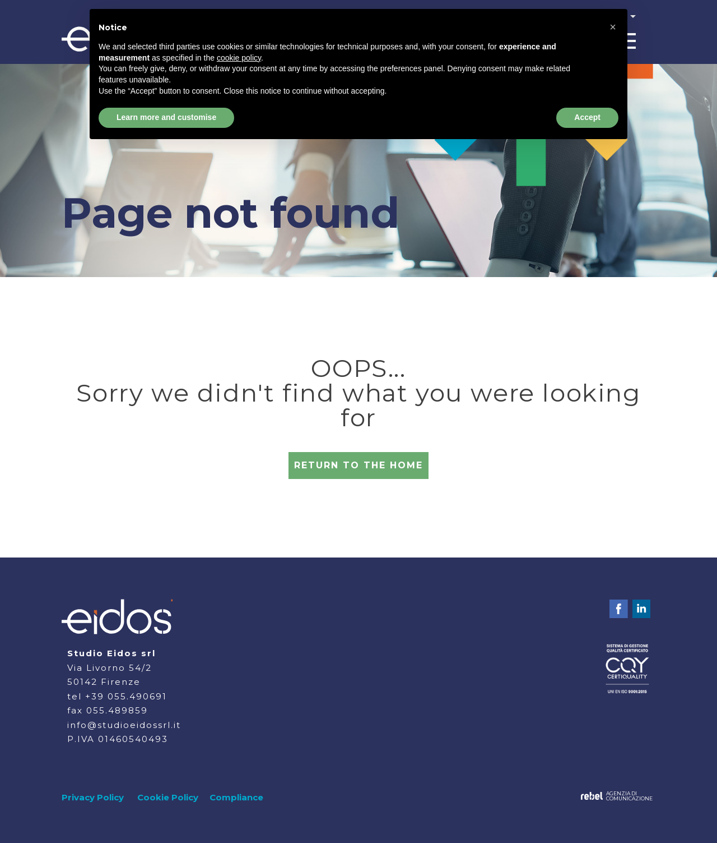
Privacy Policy (93, 797)
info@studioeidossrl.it (124, 725)
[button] (613, 27)
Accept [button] (587, 117)
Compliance (236, 797)
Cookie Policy (167, 797)
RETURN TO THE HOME (358, 465)
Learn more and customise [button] (166, 117)
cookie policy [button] (239, 57)
